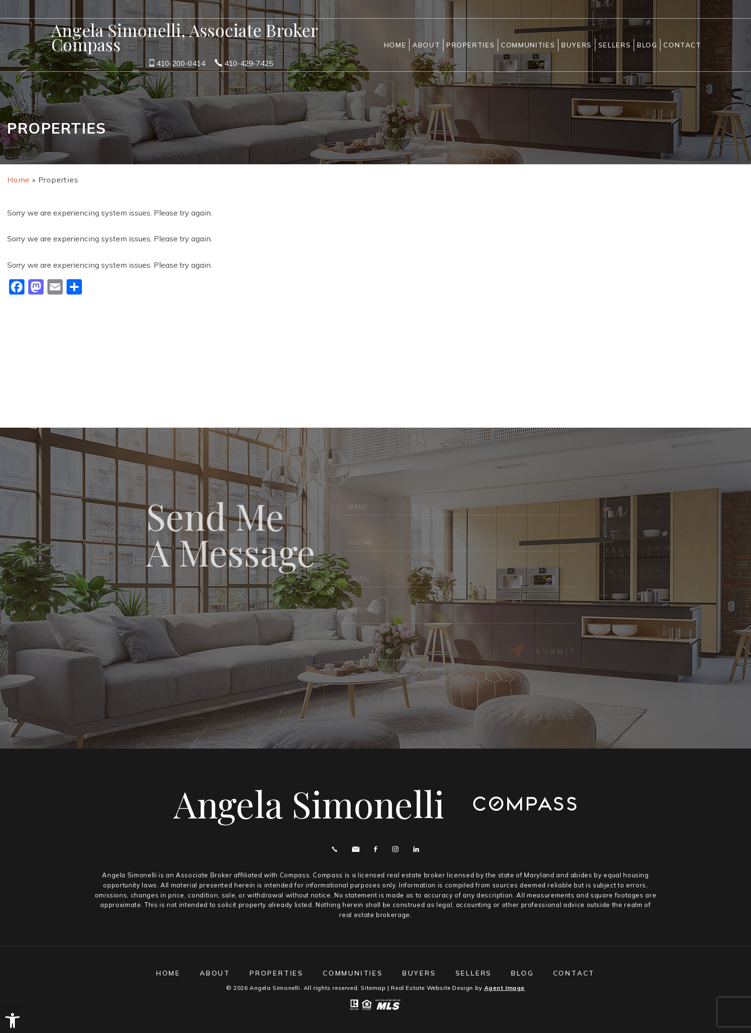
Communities (528, 45)
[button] (12, 1020)
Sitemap (373, 987)
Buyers (576, 45)
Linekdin (416, 849)
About (426, 45)
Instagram (395, 849)
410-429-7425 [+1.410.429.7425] (244, 63)
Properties (470, 45)
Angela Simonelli (308, 804)
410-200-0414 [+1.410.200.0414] (177, 63)
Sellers (614, 45)
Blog (647, 45)
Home (395, 45)
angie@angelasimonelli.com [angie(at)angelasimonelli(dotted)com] (355, 849)
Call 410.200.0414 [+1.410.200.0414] (334, 849)
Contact (682, 45)
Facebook (375, 849)
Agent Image (504, 987)
